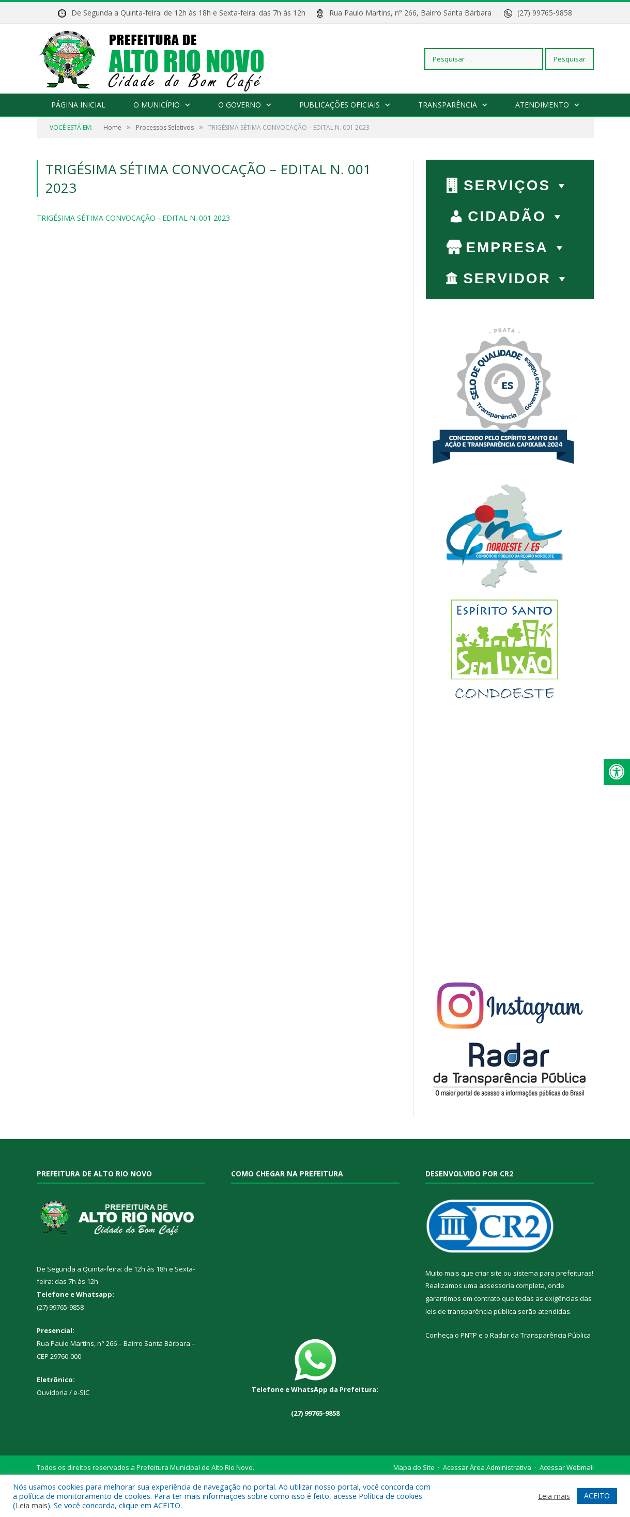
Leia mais (32, 1505)
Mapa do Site (414, 1467)
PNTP (468, 1335)
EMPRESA (516, 247)
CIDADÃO (516, 216)
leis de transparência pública (470, 1311)
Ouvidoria (52, 1392)
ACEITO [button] (597, 1495)
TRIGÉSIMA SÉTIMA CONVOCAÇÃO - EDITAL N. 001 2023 (133, 218)
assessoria (496, 1285)
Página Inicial (78, 105)
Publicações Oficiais (339, 105)
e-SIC (80, 1392)
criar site (488, 1273)
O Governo (239, 105)
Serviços (517, 185)
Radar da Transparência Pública (540, 1335)
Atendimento (541, 105)
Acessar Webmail (567, 1467)
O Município (156, 105)
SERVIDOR (516, 278)
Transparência (447, 105)
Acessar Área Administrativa (487, 1467)
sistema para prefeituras (552, 1273)
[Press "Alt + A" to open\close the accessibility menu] (617, 772)
